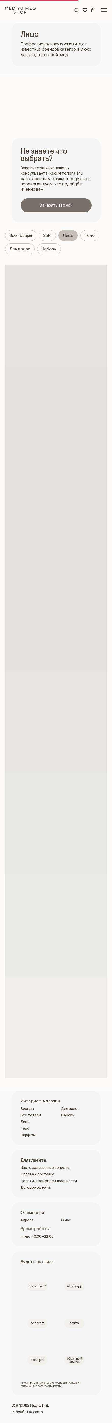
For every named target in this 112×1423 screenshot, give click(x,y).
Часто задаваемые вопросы (45, 1167)
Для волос (19, 249)
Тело (90, 235)
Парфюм (28, 1134)
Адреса (27, 1220)
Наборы (49, 249)
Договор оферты (36, 1187)
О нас (66, 1220)
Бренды (27, 1108)
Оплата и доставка (37, 1174)
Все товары (20, 235)
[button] (76, 10)
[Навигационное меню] (104, 10)
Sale (47, 235)
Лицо (68, 235)
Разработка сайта (27, 1411)
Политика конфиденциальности (49, 1180)
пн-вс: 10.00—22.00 (37, 1236)
